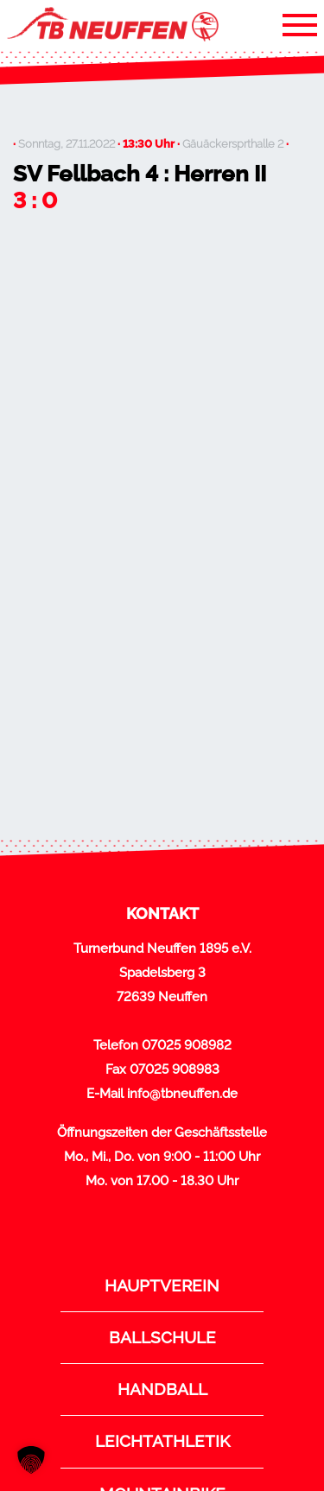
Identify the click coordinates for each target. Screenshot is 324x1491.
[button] (31, 1460)
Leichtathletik (162, 1440)
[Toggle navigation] (300, 24)
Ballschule (162, 1337)
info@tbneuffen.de (182, 1093)
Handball (162, 1389)
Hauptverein (162, 1285)
